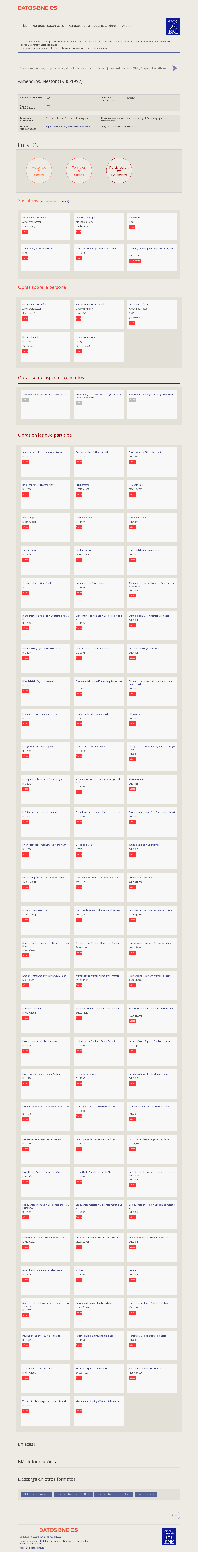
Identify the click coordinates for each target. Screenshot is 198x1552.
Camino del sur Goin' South (90, 583)
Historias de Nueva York (141, 877)
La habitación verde (86, 1073)
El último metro (136, 779)
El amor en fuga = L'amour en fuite (40, 713)
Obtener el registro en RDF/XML (113, 1494)
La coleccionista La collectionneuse (40, 1041)
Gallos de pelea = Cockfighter (144, 844)
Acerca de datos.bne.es (32, 1547)
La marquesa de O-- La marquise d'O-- (41, 1139)
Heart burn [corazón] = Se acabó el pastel (43, 877)
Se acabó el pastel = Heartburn (38, 1368)
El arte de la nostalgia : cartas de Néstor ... (97, 248)
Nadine (79, 1270)
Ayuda (126, 25)
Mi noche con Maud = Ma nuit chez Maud (43, 1237)
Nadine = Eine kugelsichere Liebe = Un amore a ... (45, 1304)
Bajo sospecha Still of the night (145, 452)
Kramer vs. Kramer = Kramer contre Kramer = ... (152, 1010)
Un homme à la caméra (34, 217)
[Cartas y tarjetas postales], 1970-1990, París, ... (152, 250)
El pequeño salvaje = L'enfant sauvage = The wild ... (99, 781)
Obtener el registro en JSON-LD (73, 1494)
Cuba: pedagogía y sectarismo (37, 248)
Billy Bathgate (82, 484)
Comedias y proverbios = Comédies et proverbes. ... (152, 584)
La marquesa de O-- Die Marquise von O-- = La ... (152, 1108)
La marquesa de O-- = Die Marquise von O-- (98, 1106)
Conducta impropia (85, 217)
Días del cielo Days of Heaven (144, 648)
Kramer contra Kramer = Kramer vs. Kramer (97, 943)
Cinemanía (134, 217)
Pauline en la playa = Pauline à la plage (95, 1302)
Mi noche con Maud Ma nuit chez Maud (149, 1237)
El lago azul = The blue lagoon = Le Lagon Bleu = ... (152, 748)
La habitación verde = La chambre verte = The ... (45, 1108)
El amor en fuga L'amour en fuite (92, 713)
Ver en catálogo (146, 1494)
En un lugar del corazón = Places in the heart (99, 812)
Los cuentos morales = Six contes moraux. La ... (99, 1206)
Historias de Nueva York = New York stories (98, 910)
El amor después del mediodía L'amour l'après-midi (152, 683)
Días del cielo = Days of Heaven (92, 648)
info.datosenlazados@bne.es (45, 1536)
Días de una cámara (139, 304)
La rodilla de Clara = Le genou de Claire (149, 1139)
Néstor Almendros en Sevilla (90, 304)
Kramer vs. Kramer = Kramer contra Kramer (97, 1008)
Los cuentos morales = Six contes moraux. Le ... (152, 1206)
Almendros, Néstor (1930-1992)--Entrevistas (151, 394)
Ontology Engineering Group (55, 1541)
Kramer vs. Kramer (31, 1008)
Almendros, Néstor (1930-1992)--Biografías (44, 394)
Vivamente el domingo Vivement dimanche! (98, 1401)
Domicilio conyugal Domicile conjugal (41, 648)
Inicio (24, 25)
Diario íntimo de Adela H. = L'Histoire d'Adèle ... (99, 617)
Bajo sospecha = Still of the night (92, 452)
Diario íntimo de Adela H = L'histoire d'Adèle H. (45, 617)
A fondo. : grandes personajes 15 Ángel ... (43, 452)
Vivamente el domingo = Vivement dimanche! (45, 1401)
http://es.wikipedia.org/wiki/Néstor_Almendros (68, 126)
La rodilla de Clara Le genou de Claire (95, 1172)
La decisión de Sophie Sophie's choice (42, 1073)
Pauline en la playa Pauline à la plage (41, 1335)
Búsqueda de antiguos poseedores (93, 25)
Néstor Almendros (31, 337)
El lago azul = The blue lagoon (37, 746)
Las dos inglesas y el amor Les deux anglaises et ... (152, 1174)
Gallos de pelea (84, 844)
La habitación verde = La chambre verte (149, 1073)
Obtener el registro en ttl (36, 1494)
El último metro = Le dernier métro (39, 812)
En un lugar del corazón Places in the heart (44, 844)
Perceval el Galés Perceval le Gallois (147, 1335)
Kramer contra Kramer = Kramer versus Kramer (45, 944)
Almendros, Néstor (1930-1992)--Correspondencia (99, 396)
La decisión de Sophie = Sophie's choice (96, 1041)
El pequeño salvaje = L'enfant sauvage (42, 779)
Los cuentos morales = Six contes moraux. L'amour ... (45, 1206)
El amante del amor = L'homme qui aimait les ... (99, 683)
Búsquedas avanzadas (48, 25)
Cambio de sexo (84, 517)
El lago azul (135, 713)
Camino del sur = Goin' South (144, 550)
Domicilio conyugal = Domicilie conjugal (149, 615)
